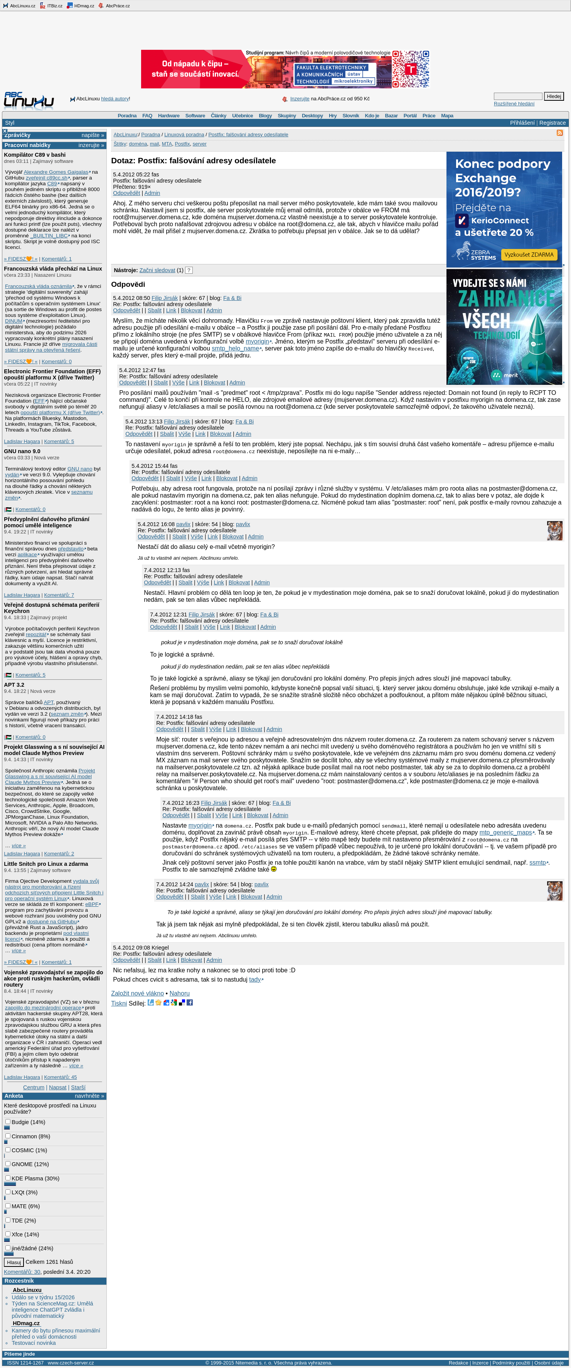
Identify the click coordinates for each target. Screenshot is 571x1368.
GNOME (18, 1164)
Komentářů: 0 (57, 361)
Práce (429, 116)
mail (154, 144)
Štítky (120, 144)
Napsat (58, 1087)
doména (138, 144)
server (200, 144)
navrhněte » (89, 1096)
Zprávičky (17, 135)
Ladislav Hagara (22, 441)
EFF (40, 401)
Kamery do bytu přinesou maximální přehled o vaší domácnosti (56, 1333)
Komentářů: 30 (22, 1272)
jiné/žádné (21, 1248)
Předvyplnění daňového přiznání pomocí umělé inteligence (46, 522)
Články (218, 116)
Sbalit (155, 310)
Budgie (17, 1122)
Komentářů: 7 (59, 595)
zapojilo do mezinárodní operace (43, 1008)
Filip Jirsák (165, 298)
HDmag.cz (80, 5)
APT (48, 702)
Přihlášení (522, 123)
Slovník (350, 116)
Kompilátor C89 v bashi (35, 155)
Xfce (14, 1234)
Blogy (265, 116)
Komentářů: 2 (59, 854)
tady (255, 979)
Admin (152, 193)
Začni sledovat (157, 270)
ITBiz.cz (50, 5)
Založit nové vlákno (137, 993)
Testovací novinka (34, 1343)
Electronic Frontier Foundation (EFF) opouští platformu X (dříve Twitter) (52, 374)
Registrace (552, 123)
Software (195, 116)
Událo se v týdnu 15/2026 (43, 1297)
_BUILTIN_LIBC (48, 236)
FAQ (147, 116)
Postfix (182, 144)
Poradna (127, 116)
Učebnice (242, 116)
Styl (9, 123)
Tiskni (119, 1003)
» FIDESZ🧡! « (20, 259)
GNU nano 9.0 (22, 451)
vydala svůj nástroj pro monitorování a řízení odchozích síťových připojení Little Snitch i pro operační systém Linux (54, 889)
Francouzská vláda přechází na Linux (53, 269)
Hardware (168, 116)
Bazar (391, 116)
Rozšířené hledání (514, 104)
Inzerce (480, 1363)
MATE (16, 1206)
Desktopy (312, 116)
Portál (410, 116)
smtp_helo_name (235, 348)
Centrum (33, 1087)
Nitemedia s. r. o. (254, 1363)
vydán (12, 474)
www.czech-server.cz (71, 1363)
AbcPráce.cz (114, 5)
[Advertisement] (201, 248)
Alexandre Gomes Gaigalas (56, 172)
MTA (167, 144)
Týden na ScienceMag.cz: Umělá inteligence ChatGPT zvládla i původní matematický (52, 1309)
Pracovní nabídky (28, 145)
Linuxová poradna (184, 134)
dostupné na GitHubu (52, 921)
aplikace (27, 554)
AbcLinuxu (27, 1290)
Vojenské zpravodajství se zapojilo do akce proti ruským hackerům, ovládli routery (53, 978)
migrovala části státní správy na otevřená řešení (51, 347)
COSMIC (19, 1150)
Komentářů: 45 (60, 1077)
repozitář (36, 634)
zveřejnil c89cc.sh (46, 178)
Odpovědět (126, 193)
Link (171, 310)
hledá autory (115, 99)
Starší (78, 1087)
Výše (178, 382)
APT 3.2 (14, 685)
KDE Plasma (24, 1178)
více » (19, 845)
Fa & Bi (232, 298)
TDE (14, 1220)
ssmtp (537, 862)
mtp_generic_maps (506, 832)
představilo (71, 549)
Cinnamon (21, 1136)
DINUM (13, 321)
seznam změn (67, 714)
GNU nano (80, 469)
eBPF (91, 904)
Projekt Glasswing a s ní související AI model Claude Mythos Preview (54, 750)
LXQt (14, 1192)
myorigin (257, 341)
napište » (93, 135)
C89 (52, 183)
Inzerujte (300, 99)
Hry (333, 116)
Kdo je (372, 116)
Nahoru (180, 993)
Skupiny (287, 116)
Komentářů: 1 (57, 259)
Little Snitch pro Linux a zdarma (46, 864)
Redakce (458, 1363)
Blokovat (191, 310)
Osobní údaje (549, 1363)
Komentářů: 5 (59, 441)
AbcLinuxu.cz (18, 5)
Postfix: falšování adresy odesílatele (248, 134)
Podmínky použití (511, 1363)
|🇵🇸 (7, 509)
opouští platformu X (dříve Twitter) (60, 412)
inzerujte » (91, 145)
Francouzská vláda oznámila (38, 286)
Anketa (14, 1096)
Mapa (447, 116)
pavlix (183, 524)
